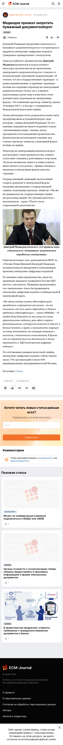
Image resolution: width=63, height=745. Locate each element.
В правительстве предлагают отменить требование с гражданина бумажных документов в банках (27, 630)
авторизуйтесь (45, 458)
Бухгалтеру (10, 512)
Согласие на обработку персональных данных (29, 704)
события (8, 381)
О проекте (8, 692)
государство (22, 381)
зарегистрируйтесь (19, 461)
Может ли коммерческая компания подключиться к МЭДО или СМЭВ (25, 517)
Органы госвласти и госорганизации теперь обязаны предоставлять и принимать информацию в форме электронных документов (30, 573)
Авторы (7, 710)
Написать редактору (15, 716)
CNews (19, 371)
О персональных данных (17, 698)
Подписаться (31, 437)
